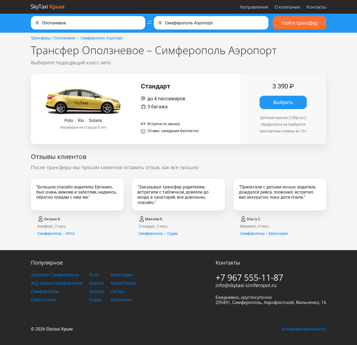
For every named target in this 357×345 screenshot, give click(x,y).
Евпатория (121, 274)
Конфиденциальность (304, 329)
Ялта (94, 274)
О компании (287, 7)
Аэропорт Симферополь (55, 274)
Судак (95, 299)
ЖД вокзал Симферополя (57, 283)
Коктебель (121, 299)
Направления (254, 7)
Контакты (316, 7)
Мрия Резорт (124, 283)
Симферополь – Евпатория (264, 233)
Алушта (96, 291)
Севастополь (44, 299)
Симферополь (45, 291)
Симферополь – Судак (158, 233)
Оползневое (64, 38)
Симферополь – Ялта (56, 233)
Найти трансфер (299, 23)
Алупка (96, 283)
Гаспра (118, 291)
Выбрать (283, 102)
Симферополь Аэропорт (102, 38)
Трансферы (41, 38)
